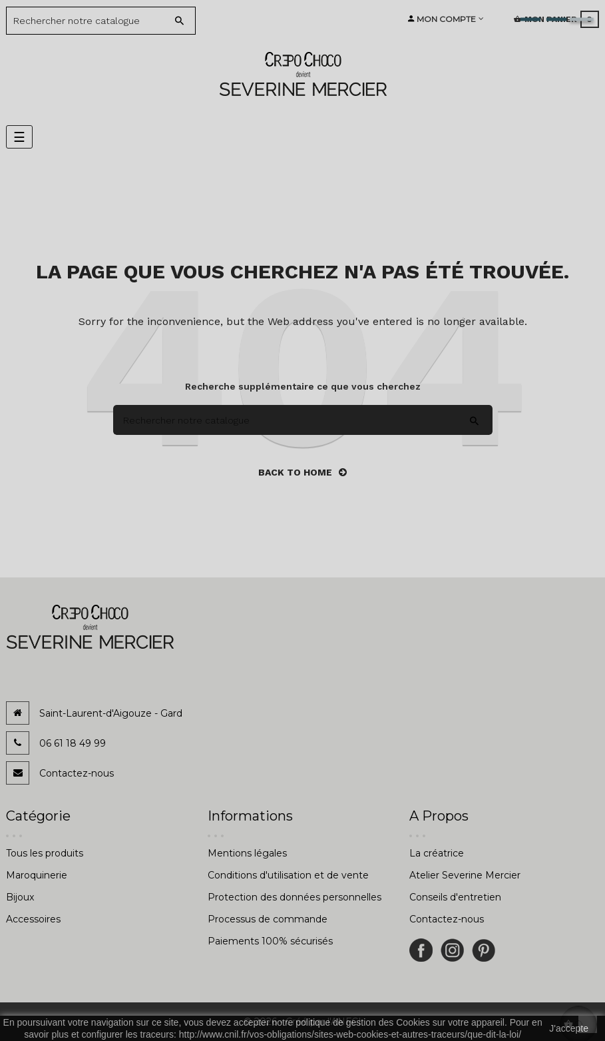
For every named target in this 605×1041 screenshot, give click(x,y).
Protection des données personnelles (294, 897)
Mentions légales (247, 853)
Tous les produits (44, 853)
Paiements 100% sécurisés (270, 941)
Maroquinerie (36, 875)
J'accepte (568, 1028)
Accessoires (33, 919)
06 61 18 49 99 (72, 743)
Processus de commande (267, 919)
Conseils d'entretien (455, 897)
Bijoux (20, 897)
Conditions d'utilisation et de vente (288, 875)
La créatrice (436, 853)
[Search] (90, 20)
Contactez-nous (76, 773)
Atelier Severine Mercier (464, 875)
